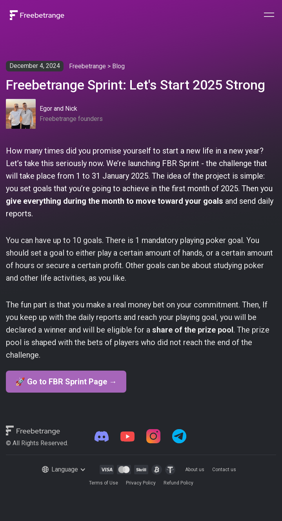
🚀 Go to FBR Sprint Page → (66, 381)
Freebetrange (87, 66)
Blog (118, 66)
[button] (269, 15)
